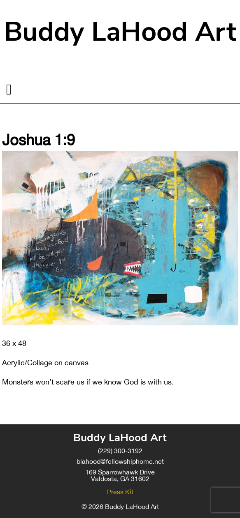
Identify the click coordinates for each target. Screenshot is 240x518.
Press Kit (120, 491)
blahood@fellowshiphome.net (120, 461)
